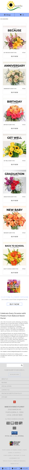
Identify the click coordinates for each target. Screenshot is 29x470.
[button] (14, 433)
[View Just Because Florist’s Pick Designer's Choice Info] (14, 37)
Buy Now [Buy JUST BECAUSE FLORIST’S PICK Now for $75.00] (14, 56)
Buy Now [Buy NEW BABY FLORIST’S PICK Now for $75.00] (14, 237)
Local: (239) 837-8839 (14, 415)
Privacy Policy (7, 461)
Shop (7, 14)
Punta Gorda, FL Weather (11, 455)
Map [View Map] (14, 468)
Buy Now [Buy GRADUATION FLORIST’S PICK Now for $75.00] (14, 200)
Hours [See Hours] (24, 468)
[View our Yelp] (14, 403)
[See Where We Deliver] (14, 374)
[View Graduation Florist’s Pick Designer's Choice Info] (14, 181)
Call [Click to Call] (4, 468)
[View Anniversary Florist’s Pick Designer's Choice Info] (14, 73)
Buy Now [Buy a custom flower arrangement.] (14, 304)
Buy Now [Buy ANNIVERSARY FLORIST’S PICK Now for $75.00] (14, 92)
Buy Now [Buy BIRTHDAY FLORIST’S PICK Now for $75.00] (14, 128)
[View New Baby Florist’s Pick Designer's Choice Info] (14, 218)
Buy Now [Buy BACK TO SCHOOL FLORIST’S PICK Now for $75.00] (14, 273)
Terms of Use (15, 463)
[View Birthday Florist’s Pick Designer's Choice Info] (14, 109)
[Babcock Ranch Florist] (14, 10)
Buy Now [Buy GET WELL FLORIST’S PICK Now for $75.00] (14, 164)
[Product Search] (14, 365)
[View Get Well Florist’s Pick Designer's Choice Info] (14, 145)
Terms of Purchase (19, 461)
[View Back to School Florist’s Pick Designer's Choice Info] (14, 254)
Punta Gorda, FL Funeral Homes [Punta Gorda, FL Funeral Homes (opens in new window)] (12, 450)
